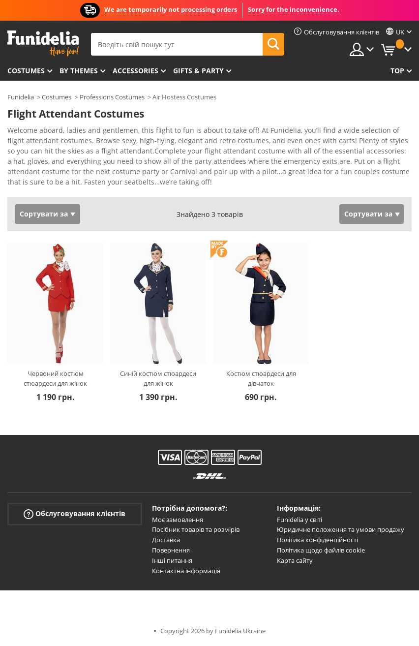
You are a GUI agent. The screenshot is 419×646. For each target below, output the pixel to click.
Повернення (171, 550)
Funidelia (20, 96)
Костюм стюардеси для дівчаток (261, 378)
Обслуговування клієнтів (74, 513)
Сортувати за (44, 213)
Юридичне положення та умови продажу (340, 529)
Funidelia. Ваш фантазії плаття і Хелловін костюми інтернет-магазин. (43, 44)
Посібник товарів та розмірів (195, 529)
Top (397, 70)
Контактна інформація (186, 570)
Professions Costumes (112, 96)
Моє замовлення (177, 519)
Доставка (166, 539)
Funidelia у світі (299, 519)
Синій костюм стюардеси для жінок (158, 378)
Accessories (135, 70)
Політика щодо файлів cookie (321, 550)
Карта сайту (295, 560)
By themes (79, 70)
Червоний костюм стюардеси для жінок (55, 378)
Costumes (26, 70)
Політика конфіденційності (317, 539)
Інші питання (172, 560)
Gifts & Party (198, 70)
